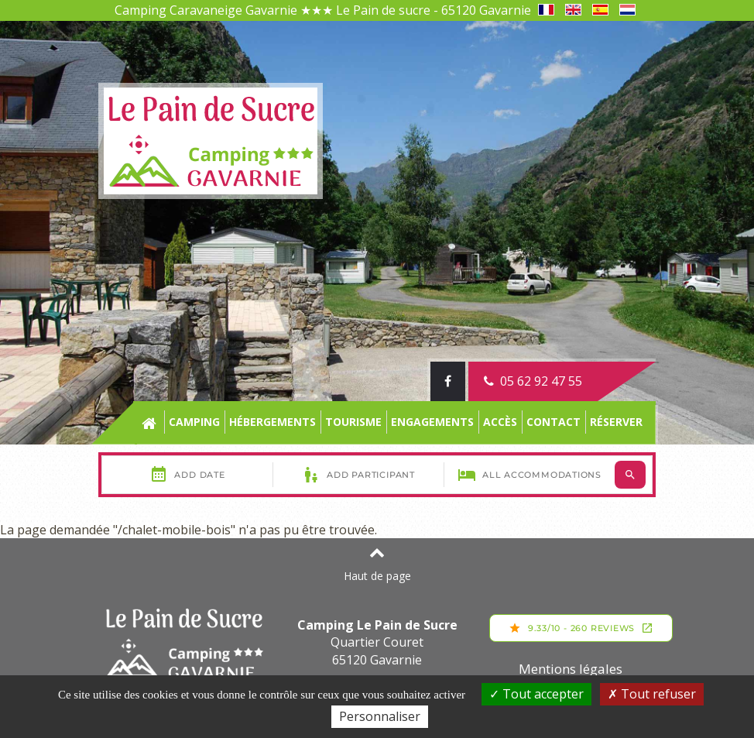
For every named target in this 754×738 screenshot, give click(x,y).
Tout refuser (652, 693)
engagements (432, 421)
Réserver (616, 421)
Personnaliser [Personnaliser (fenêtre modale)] (379, 716)
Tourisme (353, 421)
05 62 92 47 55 (533, 381)
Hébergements (272, 421)
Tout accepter (536, 693)
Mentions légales (570, 669)
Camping (194, 421)
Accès (500, 421)
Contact (553, 421)
